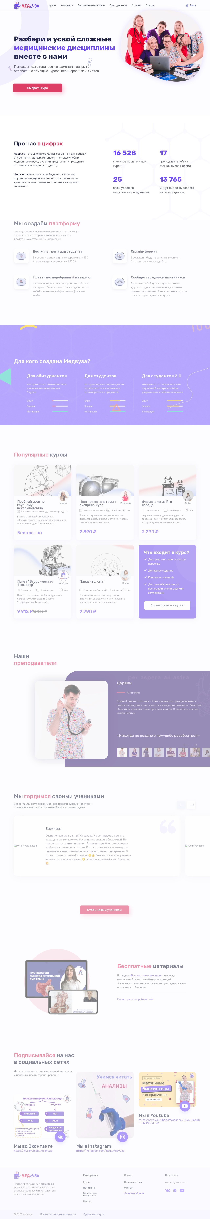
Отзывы (136, 5)
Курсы (52, 5)
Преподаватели (118, 5)
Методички (67, 5)
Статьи (150, 5)
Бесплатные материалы (91, 5)
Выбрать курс (37, 88)
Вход (193, 5)
